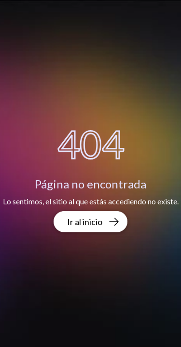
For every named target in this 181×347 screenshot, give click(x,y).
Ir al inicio (93, 221)
